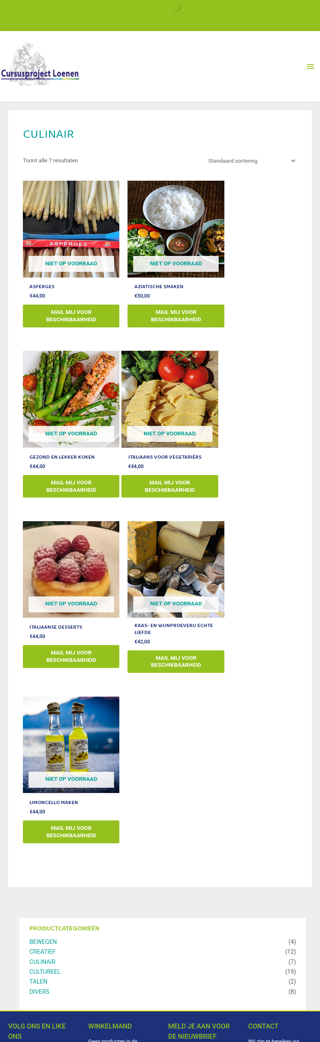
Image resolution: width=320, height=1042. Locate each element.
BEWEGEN (43, 760)
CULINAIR (42, 780)
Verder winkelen (117, 911)
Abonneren (201, 988)
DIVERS (39, 810)
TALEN (38, 800)
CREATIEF (42, 770)
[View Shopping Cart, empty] (160, 15)
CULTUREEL (44, 790)
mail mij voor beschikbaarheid (66, 327)
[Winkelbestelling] (250, 183)
